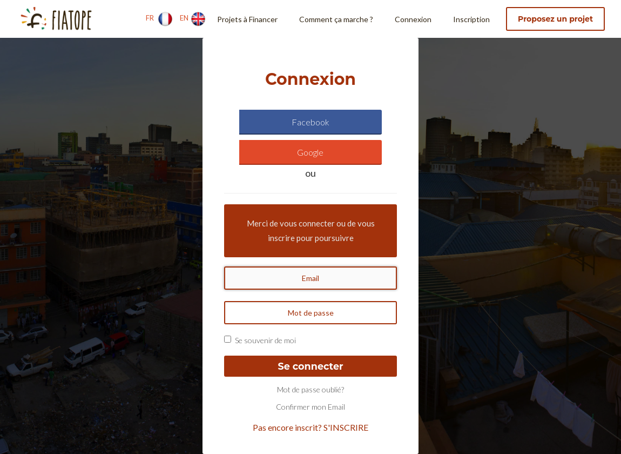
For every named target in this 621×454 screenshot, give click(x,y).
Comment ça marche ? (336, 19)
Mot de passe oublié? (310, 389)
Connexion (413, 19)
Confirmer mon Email (310, 406)
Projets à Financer (247, 19)
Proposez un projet (555, 19)
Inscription (471, 19)
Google (310, 152)
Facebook (310, 122)
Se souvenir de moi (265, 340)
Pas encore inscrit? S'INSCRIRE (310, 427)
